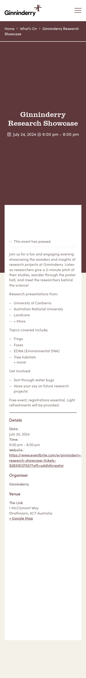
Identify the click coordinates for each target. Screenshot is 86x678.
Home (9, 28)
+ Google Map (21, 518)
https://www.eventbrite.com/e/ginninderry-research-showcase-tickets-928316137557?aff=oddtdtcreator (45, 460)
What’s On (28, 28)
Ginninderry (24, 10)
